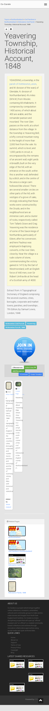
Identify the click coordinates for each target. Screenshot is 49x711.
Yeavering (31, 324)
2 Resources (18, 367)
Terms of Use (16, 645)
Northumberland (17, 19)
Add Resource (18, 371)
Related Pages (13, 521)
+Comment (24, 374)
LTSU (36, 699)
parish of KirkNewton (20, 84)
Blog (12, 653)
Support (14, 642)
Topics (6, 19)
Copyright (14, 650)
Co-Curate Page (18, 391)
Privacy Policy (16, 647)
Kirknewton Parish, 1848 (15, 327)
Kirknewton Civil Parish (26, 22)
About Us (14, 640)
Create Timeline (36, 374)
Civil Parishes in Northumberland (20, 551)
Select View (30, 367)
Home (13, 637)
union (33, 84)
